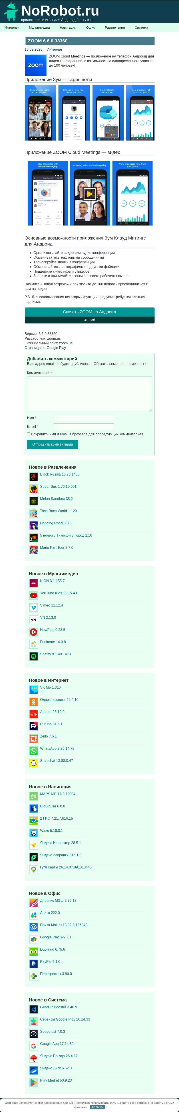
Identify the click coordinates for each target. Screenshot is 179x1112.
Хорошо (97, 1107)
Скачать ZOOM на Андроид (90, 316)
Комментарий (39, 373)
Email (32, 426)
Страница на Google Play (45, 348)
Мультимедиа (39, 27)
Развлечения (115, 27)
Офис (90, 27)
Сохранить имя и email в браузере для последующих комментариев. (87, 434)
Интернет (11, 27)
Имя (31, 418)
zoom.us (65, 343)
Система (141, 27)
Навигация (68, 27)
